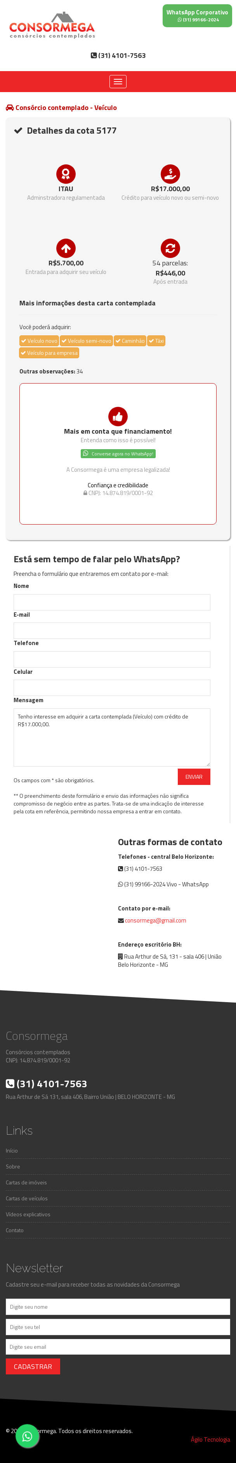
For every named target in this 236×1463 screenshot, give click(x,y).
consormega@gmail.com (155, 920)
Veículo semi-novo (86, 341)
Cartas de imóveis (26, 1182)
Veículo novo (39, 341)
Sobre (13, 1166)
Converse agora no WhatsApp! (118, 453)
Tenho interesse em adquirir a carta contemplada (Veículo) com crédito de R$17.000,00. (112, 737)
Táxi (156, 341)
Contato (15, 1230)
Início (12, 1150)
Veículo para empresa (49, 353)
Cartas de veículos (27, 1198)
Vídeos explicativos (28, 1214)
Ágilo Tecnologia (210, 1439)
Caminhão (130, 341)
